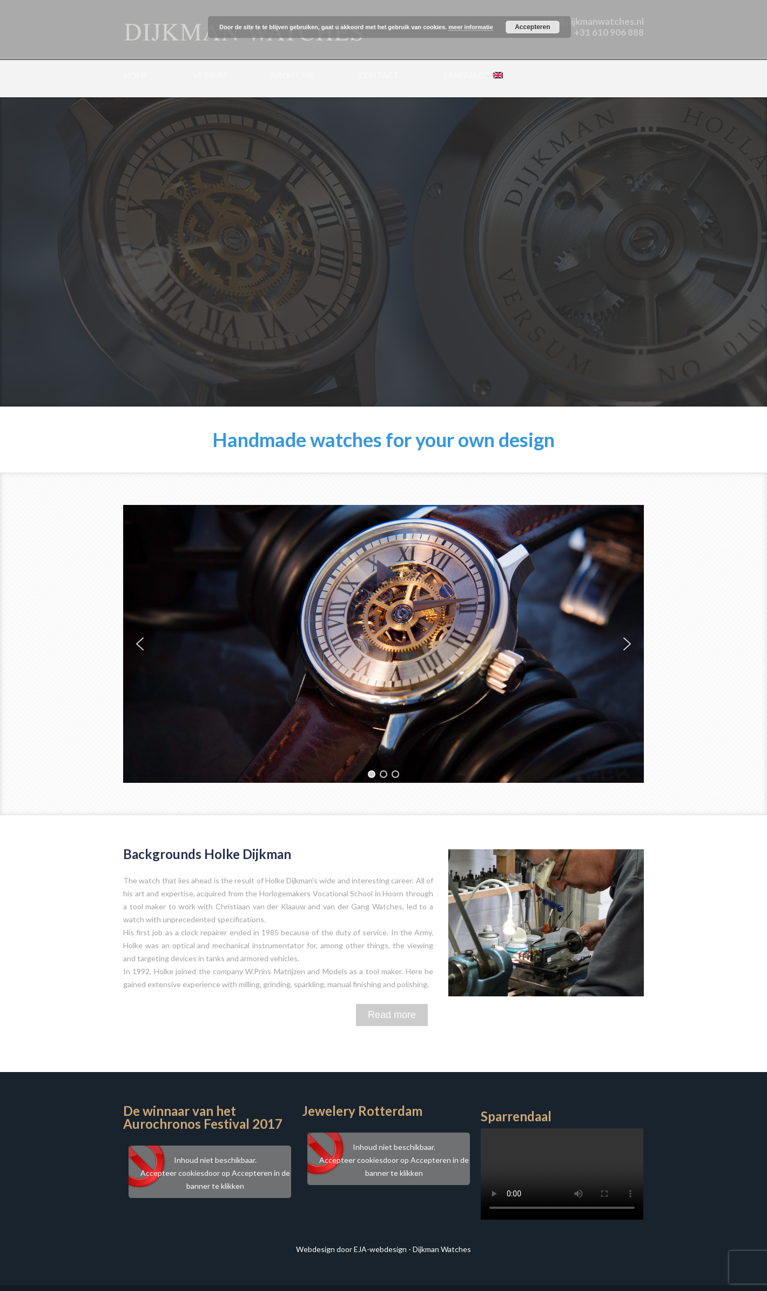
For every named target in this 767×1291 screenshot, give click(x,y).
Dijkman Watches (442, 1249)
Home (136, 75)
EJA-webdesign (380, 1249)
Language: (473, 75)
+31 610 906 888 (609, 32)
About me (292, 75)
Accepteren (532, 27)
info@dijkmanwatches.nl (592, 21)
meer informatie (470, 27)
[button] (140, 644)
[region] (383, 644)
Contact (379, 75)
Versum (209, 75)
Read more (392, 1014)
